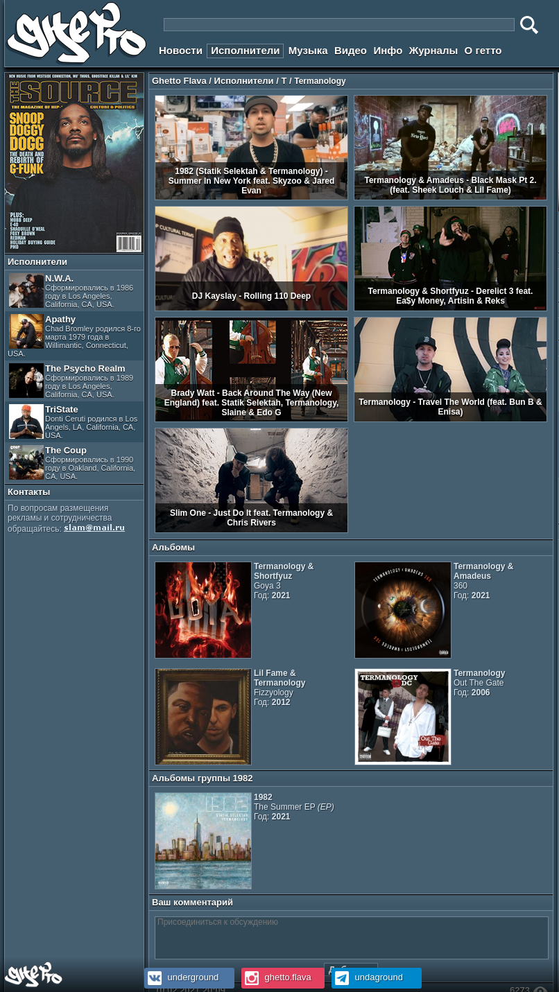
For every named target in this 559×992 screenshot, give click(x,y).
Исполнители (245, 50)
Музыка (308, 50)
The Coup (72, 462)
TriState (73, 422)
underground (181, 977)
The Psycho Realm (71, 381)
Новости (181, 50)
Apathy (74, 336)
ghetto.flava (276, 977)
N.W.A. (71, 290)
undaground (367, 977)
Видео (350, 50)
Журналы (433, 50)
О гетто (483, 50)
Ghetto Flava (179, 81)
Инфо (387, 50)
